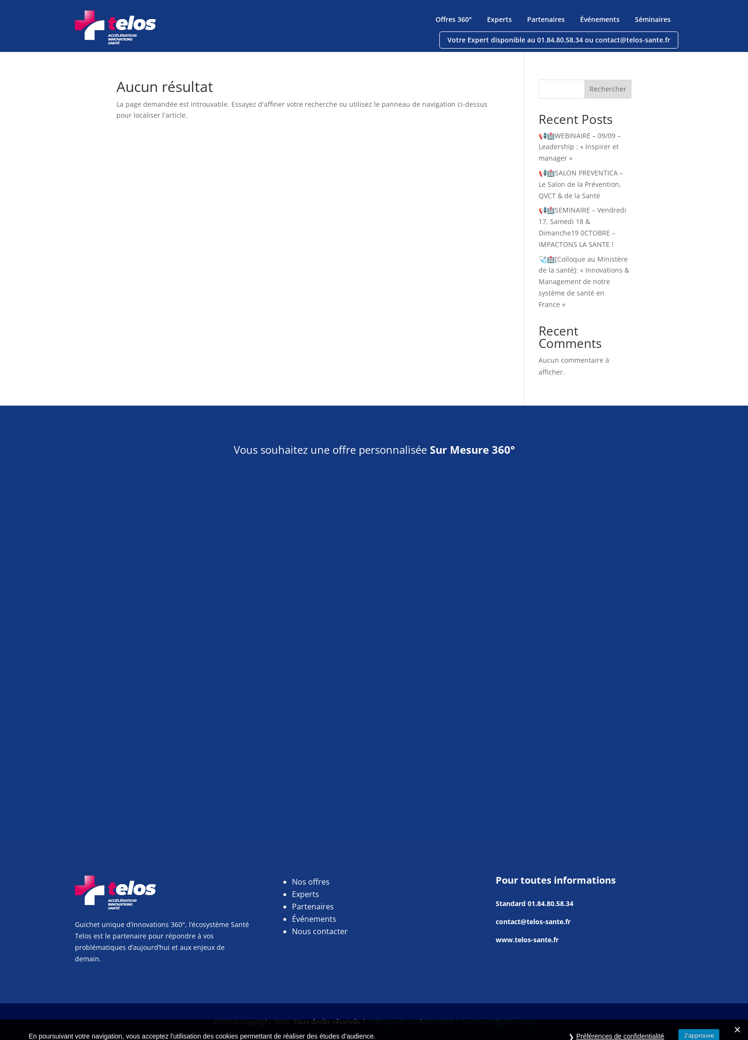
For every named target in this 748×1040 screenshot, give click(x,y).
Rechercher (608, 88)
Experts (499, 19)
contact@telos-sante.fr (533, 921)
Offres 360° (454, 19)
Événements (600, 19)
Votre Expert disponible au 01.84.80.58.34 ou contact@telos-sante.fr (558, 39)
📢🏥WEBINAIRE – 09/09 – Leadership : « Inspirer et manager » (580, 147)
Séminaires (653, 19)
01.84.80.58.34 (550, 903)
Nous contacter (320, 931)
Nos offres (311, 882)
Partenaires (546, 19)
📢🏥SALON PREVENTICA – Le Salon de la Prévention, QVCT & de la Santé (581, 184)
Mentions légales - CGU (498, 1021)
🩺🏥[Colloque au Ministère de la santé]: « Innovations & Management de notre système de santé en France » (584, 282)
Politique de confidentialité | (414, 1021)
